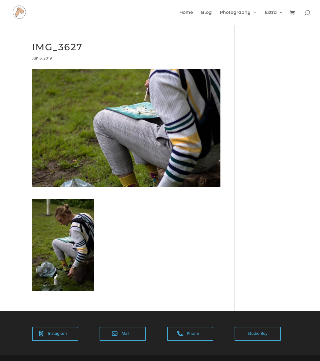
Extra (271, 12)
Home (186, 12)
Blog (206, 12)
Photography (235, 12)
